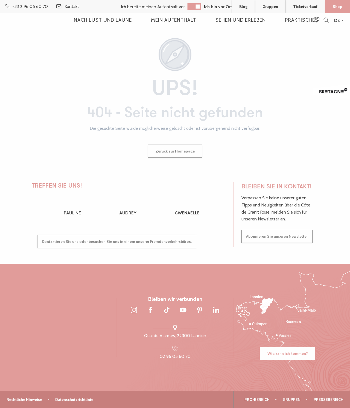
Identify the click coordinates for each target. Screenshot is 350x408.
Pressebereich (328, 399)
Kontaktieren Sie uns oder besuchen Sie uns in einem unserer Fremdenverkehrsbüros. (117, 241)
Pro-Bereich (257, 399)
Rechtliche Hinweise (24, 399)
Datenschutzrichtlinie (74, 399)
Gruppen (292, 399)
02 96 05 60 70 (175, 356)
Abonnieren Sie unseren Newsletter (277, 236)
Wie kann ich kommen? (287, 353)
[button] (326, 20)
